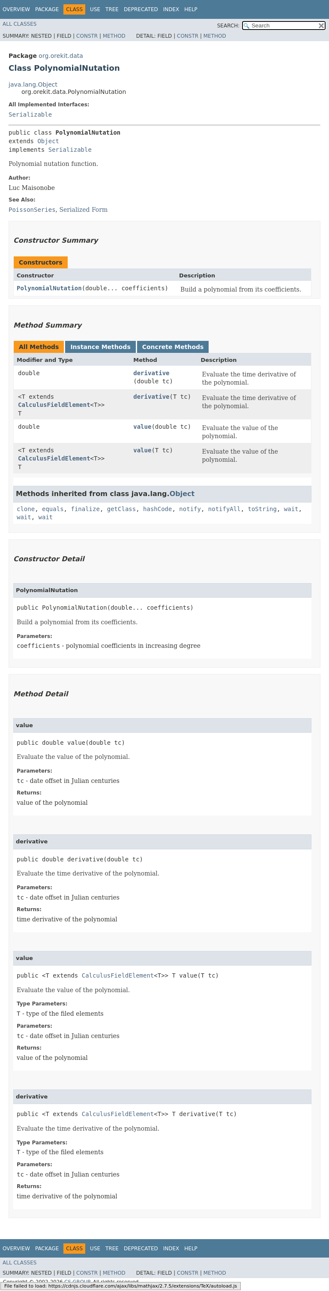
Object (48, 141)
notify (190, 509)
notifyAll (224, 509)
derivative (151, 373)
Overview (16, 9)
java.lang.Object (33, 84)
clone (26, 509)
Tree (112, 9)
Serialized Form (83, 209)
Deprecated (141, 9)
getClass (121, 509)
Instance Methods (100, 346)
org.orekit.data (61, 55)
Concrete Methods (173, 346)
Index (171, 9)
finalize (85, 509)
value (142, 426)
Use (95, 9)
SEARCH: (228, 26)
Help (190, 9)
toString (262, 509)
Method (114, 36)
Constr (87, 36)
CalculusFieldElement (54, 404)
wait (291, 509)
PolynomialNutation (49, 288)
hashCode (157, 509)
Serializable (30, 114)
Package (47, 9)
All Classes (19, 24)
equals (53, 509)
